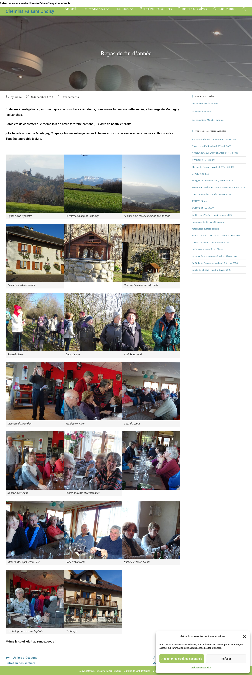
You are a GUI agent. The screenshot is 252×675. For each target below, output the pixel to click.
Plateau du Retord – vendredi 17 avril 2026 (213, 166)
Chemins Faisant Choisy (30, 11)
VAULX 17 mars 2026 (203, 208)
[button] (244, 637)
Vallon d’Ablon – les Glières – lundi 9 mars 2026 (216, 235)
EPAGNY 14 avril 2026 (203, 160)
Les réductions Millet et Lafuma (208, 119)
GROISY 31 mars (200, 173)
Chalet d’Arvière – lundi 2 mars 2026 (210, 242)
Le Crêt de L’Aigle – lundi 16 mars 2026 (212, 214)
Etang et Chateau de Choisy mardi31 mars (212, 180)
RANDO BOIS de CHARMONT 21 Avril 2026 (215, 153)
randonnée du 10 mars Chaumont (208, 221)
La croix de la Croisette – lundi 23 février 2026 (215, 256)
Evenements (71, 97)
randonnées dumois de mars (205, 228)
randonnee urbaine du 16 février (207, 249)
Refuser (226, 658)
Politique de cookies (201, 667)
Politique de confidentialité (136, 671)
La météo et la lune (201, 111)
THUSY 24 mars (200, 201)
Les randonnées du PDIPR (205, 103)
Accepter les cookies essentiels (182, 658)
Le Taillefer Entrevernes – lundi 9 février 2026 (215, 263)
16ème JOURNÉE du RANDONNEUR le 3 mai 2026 (218, 187)
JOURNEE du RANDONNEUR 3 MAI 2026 (214, 139)
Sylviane (16, 97)
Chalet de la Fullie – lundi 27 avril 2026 (211, 146)
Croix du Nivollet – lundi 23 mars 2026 (211, 194)
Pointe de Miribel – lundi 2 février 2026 (211, 269)
